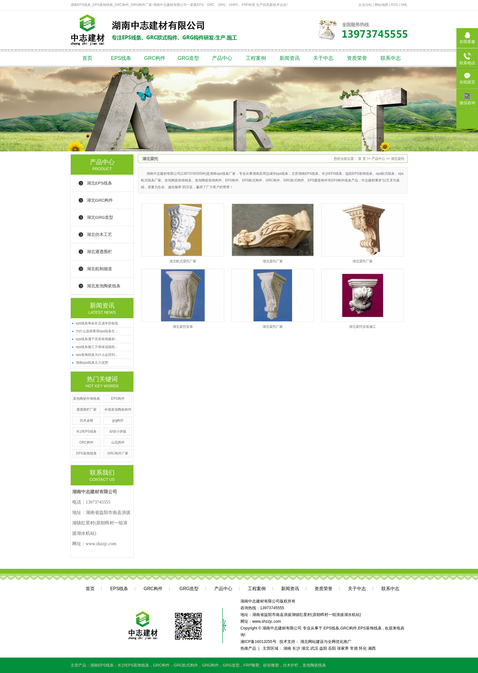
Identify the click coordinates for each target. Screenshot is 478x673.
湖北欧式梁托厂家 (182, 261)
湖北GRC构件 (100, 200)
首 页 (362, 159)
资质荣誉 (357, 58)
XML (404, 5)
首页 (87, 58)
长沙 (296, 648)
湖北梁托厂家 (273, 261)
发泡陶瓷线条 (314, 665)
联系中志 (391, 58)
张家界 (343, 648)
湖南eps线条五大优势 (92, 363)
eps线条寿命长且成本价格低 (97, 323)
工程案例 (256, 58)
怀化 (363, 648)
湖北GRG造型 (100, 217)
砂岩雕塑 (271, 665)
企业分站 (365, 5)
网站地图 (382, 5)
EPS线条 (121, 58)
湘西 (372, 648)
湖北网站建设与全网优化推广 (325, 641)
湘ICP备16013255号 (258, 641)
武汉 (314, 648)
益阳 (323, 648)
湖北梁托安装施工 (362, 327)
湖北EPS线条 (99, 183)
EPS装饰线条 (86, 453)
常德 (354, 648)
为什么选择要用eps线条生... (97, 331)
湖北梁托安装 (183, 327)
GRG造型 (188, 58)
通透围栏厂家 (86, 409)
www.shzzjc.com (266, 621)
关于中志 (323, 58)
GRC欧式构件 (186, 665)
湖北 (305, 648)
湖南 (287, 648)
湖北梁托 (397, 159)
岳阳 (332, 648)
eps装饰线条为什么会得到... (97, 355)
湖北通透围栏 (99, 251)
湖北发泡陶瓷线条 (103, 285)
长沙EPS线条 (86, 431)
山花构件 (118, 442)
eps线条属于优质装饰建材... (97, 339)
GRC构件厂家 (117, 453)
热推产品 (248, 648)
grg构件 (118, 420)
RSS (394, 5)
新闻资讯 (289, 58)
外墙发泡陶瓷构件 (117, 409)
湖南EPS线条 (102, 665)
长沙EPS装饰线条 (133, 665)
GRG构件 (210, 665)
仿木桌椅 (86, 420)
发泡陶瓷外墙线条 (86, 399)
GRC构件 (154, 58)
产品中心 (222, 58)
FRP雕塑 (251, 665)
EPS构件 (118, 399)
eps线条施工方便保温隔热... (97, 347)
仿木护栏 (291, 665)
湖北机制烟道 (99, 268)
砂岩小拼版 (118, 431)
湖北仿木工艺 (99, 234)
